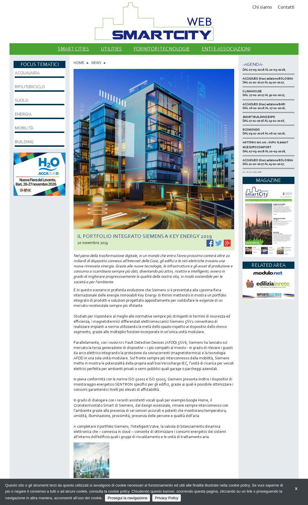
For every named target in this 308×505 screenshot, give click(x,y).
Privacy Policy (166, 498)
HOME (79, 63)
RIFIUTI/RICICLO (30, 86)
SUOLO (21, 100)
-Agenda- (253, 64)
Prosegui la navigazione (127, 498)
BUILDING (24, 141)
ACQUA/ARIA (27, 73)
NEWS (96, 63)
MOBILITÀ (24, 128)
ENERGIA (23, 114)
